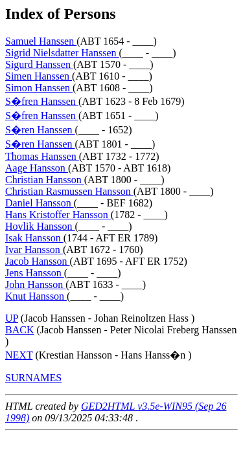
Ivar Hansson (34, 249)
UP (11, 318)
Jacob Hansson (37, 261)
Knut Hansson (36, 296)
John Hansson (35, 284)
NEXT (18, 355)
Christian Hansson (44, 179)
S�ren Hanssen (40, 129)
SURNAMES (33, 377)
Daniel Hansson (39, 202)
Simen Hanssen (38, 76)
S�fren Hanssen (41, 101)
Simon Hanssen (39, 87)
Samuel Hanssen (40, 41)
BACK (19, 329)
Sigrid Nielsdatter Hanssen (62, 52)
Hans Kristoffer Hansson (58, 214)
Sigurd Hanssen (39, 64)
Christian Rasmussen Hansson (69, 191)
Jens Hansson (34, 272)
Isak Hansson (34, 237)
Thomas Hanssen (42, 156)
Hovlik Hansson (40, 226)
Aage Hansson (36, 167)
